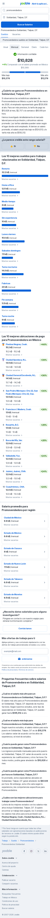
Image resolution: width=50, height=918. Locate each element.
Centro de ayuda (9, 866)
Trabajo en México (9, 897)
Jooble (16, 915)
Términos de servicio (26, 670)
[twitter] (38, 851)
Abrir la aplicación (40, 3)
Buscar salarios (8, 908)
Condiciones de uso (10, 901)
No (37, 146)
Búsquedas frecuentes (11, 894)
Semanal (25, 47)
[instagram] (31, 851)
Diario (34, 47)
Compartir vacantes (10, 884)
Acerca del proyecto (10, 863)
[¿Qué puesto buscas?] (25, 10)
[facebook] (24, 851)
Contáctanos (25, 628)
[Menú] (3, 3)
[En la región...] (25, 17)
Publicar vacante (8, 880)
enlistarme (25, 658)
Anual (5, 47)
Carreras (5, 870)
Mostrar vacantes (10, 179)
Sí (13, 146)
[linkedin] (45, 851)
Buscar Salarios (25, 24)
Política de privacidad (9, 670)
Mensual (14, 47)
